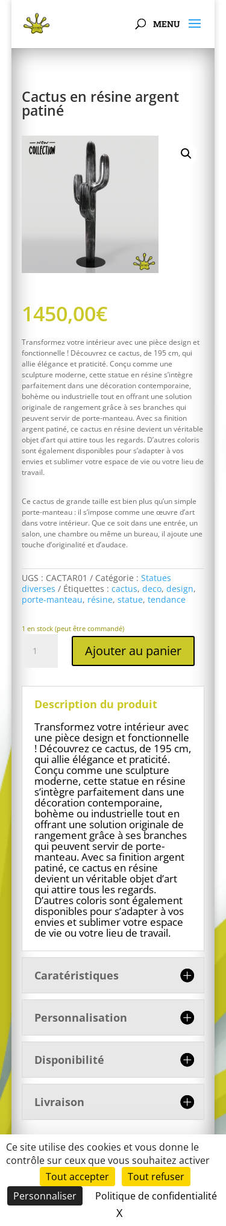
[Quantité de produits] (40, 651)
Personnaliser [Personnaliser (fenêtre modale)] (45, 1195)
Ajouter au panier (133, 651)
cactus (124, 588)
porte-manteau (52, 599)
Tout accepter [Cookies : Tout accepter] (77, 1176)
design (179, 588)
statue (130, 599)
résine (100, 599)
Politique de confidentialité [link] (156, 1195)
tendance (167, 599)
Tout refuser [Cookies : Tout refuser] (156, 1176)
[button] (186, 154)
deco (152, 588)
